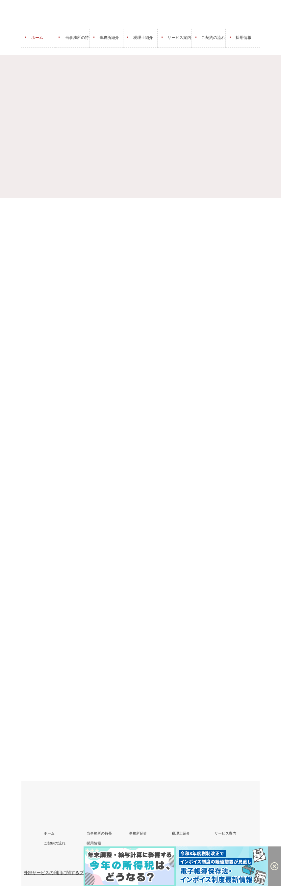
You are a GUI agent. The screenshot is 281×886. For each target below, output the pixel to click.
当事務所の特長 (77, 37)
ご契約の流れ (213, 37)
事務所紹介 (109, 37)
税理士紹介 (143, 37)
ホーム (37, 37)
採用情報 (243, 37)
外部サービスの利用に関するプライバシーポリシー (73, 872)
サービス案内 (179, 37)
